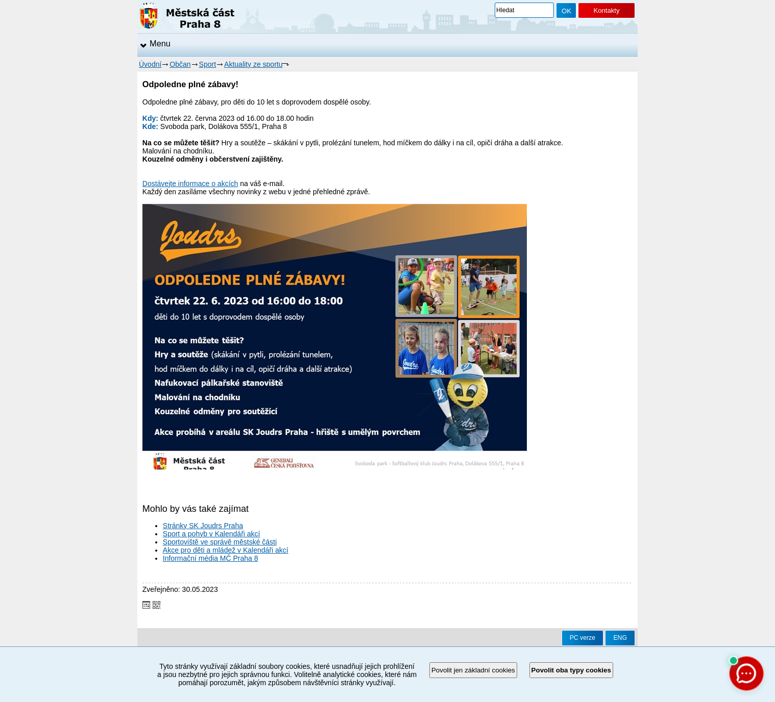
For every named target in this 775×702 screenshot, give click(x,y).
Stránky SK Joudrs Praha (203, 526)
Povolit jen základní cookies (473, 670)
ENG (620, 637)
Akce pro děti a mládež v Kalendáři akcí (225, 550)
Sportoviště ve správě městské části (220, 542)
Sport (207, 64)
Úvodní (150, 64)
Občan (179, 64)
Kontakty (606, 10)
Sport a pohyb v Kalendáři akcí (211, 534)
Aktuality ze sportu (253, 64)
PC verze (582, 637)
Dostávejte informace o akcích (190, 183)
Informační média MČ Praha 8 (210, 558)
